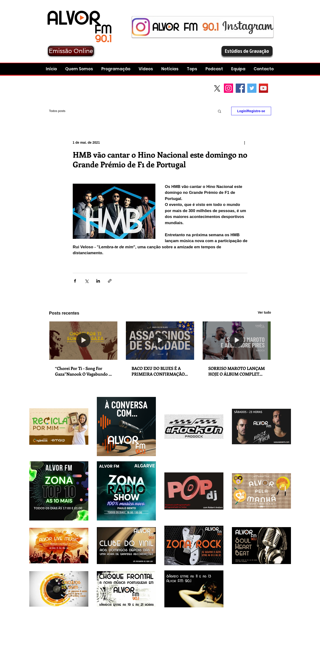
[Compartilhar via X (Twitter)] (86, 281)
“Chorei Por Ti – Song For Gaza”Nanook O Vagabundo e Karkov (83, 371)
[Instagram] (228, 88)
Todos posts (57, 111)
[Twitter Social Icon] (251, 88)
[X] (217, 88)
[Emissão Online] (71, 51)
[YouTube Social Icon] (263, 88)
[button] (215, 69)
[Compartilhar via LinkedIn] (98, 281)
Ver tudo (264, 312)
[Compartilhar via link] (109, 281)
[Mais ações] (244, 142)
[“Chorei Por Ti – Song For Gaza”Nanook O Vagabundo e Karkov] (83, 340)
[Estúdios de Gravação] (247, 51)
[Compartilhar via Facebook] (75, 281)
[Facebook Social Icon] (240, 88)
